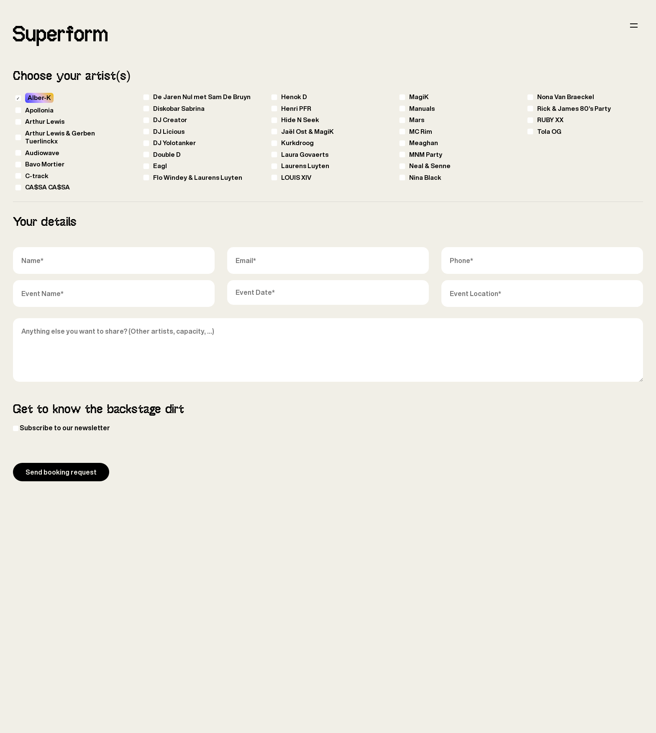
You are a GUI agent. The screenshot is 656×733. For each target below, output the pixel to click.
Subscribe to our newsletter (65, 427)
